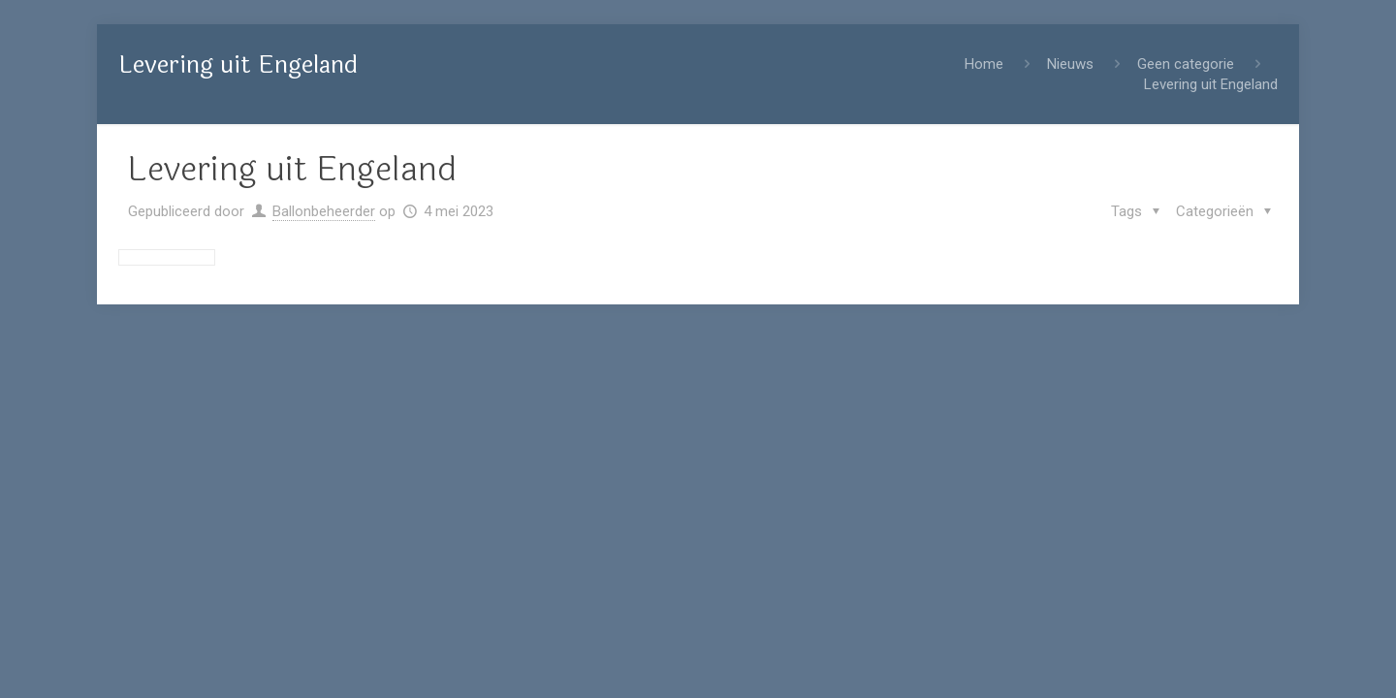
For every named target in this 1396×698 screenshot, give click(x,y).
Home (984, 64)
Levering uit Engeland (1211, 84)
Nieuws (1070, 64)
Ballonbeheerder (323, 211)
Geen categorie (1185, 64)
